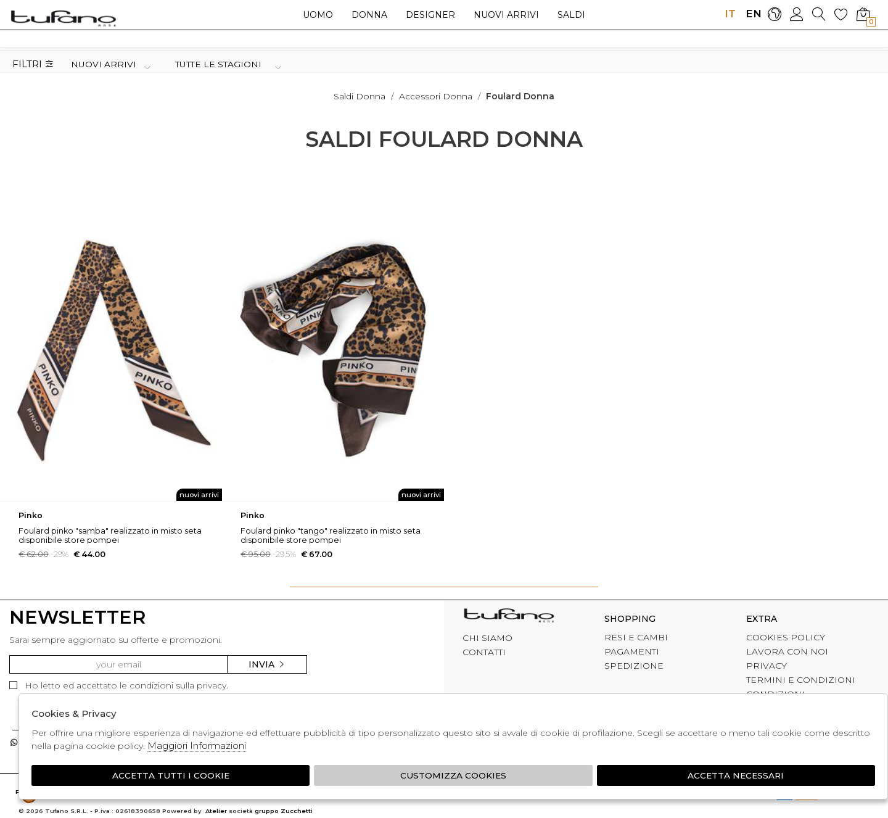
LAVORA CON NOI (787, 651)
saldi (571, 14)
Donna (369, 14)
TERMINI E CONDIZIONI (800, 679)
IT (730, 13)
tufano (508, 616)
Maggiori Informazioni (196, 745)
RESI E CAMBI (636, 637)
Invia (267, 664)
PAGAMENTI (631, 651)
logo (63, 18)
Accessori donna (435, 96)
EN (752, 13)
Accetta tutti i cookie (170, 775)
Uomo (318, 14)
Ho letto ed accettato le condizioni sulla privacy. (118, 685)
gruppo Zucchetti (284, 811)
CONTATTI (484, 652)
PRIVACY (766, 665)
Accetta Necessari (736, 775)
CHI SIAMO (487, 637)
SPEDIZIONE (634, 665)
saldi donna (359, 96)
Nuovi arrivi (506, 14)
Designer (430, 14)
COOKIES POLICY (785, 637)
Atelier (216, 811)
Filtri (33, 64)
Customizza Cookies (453, 775)
